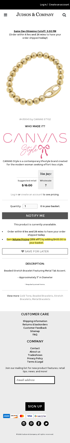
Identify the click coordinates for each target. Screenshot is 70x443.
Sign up (35, 406)
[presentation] (31, 393)
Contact (35, 348)
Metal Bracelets (41, 299)
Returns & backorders (35, 324)
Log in (43, 4)
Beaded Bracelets (43, 295)
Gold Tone (26, 295)
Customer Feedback (35, 327)
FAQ (35, 334)
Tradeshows (35, 355)
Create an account (59, 4)
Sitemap (35, 331)
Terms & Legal (35, 361)
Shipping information (35, 321)
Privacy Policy (35, 358)
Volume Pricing (20, 239)
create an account (31, 194)
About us (35, 351)
